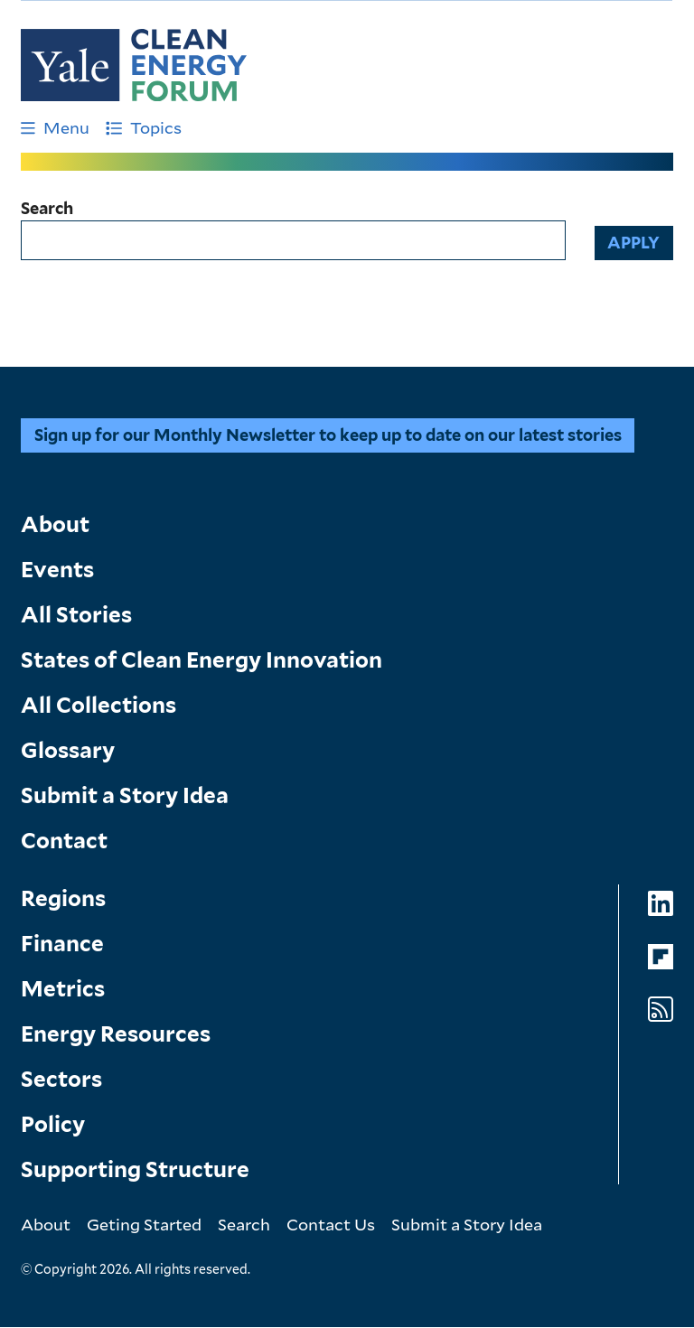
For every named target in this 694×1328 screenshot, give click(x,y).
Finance (62, 944)
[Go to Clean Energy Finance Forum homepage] (134, 65)
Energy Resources (116, 1034)
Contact (64, 841)
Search (47, 209)
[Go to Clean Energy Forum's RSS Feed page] (660, 1009)
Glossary (68, 750)
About (55, 524)
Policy (53, 1124)
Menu (55, 127)
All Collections (98, 705)
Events (57, 569)
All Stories (76, 615)
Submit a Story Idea (125, 795)
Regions (63, 898)
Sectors (61, 1079)
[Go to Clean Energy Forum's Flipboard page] (660, 957)
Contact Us (330, 1224)
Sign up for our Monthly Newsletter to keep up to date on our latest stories (328, 435)
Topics (144, 127)
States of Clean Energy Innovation (201, 660)
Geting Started (144, 1224)
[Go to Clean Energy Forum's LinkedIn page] (660, 903)
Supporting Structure (135, 1169)
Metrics (63, 989)
